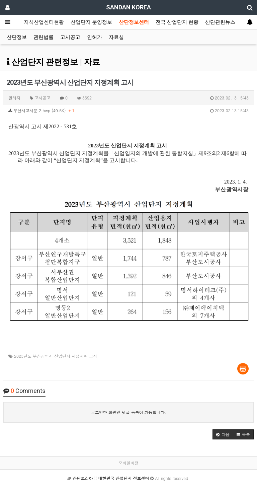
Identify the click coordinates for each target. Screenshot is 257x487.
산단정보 (17, 37)
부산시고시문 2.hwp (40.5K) (128, 110)
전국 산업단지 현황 (177, 22)
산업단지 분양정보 (91, 22)
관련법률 (43, 37)
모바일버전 (128, 463)
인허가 (94, 37)
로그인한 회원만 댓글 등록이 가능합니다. (128, 412)
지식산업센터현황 (44, 22)
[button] (222, 434)
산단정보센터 (134, 22)
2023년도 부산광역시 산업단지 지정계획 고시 (55, 356)
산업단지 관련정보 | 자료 (53, 62)
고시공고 (70, 37)
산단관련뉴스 (220, 22)
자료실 (116, 37)
